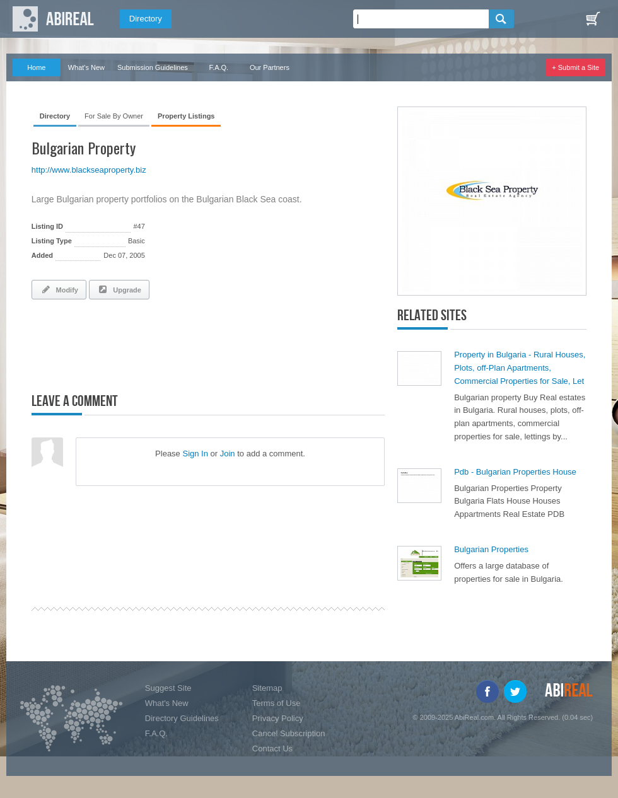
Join (227, 453)
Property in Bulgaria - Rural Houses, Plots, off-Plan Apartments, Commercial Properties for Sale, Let (519, 368)
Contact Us (272, 748)
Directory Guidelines (182, 718)
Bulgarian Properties (491, 549)
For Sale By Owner (114, 116)
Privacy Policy (277, 718)
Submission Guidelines (152, 67)
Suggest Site (168, 688)
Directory (145, 18)
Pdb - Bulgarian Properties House (515, 472)
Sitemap (267, 688)
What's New (86, 67)
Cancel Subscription (288, 733)
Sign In (194, 453)
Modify (59, 289)
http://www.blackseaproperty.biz (89, 170)
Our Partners (269, 67)
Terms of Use (276, 703)
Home (36, 67)
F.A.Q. (219, 67)
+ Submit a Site (575, 67)
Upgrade (119, 289)
